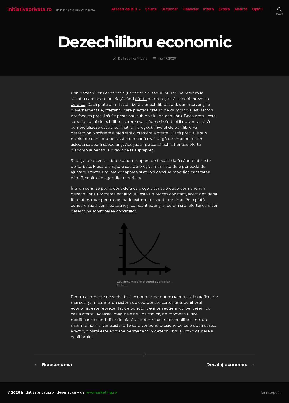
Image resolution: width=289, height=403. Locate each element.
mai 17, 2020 (167, 58)
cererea (78, 104)
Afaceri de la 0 (124, 9)
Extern (224, 9)
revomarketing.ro (101, 392)
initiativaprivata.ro (29, 9)
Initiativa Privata (135, 58)
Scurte (151, 9)
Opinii (257, 9)
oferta (141, 98)
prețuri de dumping (169, 110)
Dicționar (169, 9)
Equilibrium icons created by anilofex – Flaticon (144, 283)
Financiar (190, 9)
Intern (208, 9)
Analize (240, 9)
